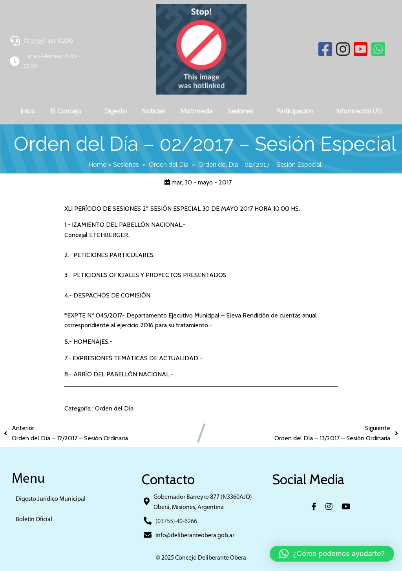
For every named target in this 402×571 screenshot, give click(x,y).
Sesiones (126, 164)
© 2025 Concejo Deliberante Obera (201, 558)
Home (97, 164)
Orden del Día (168, 164)
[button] (332, 554)
